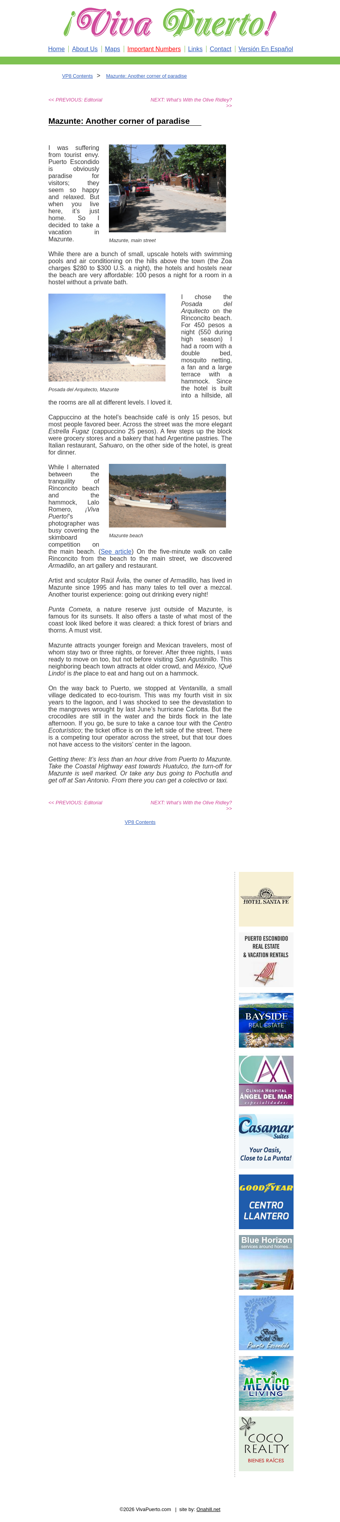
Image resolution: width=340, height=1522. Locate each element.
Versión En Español (266, 49)
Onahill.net (208, 1509)
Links (195, 49)
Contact (220, 49)
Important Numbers (154, 49)
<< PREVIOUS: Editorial (75, 100)
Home (56, 49)
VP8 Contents (77, 76)
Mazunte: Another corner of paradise (146, 76)
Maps (112, 49)
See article (116, 551)
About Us (85, 49)
